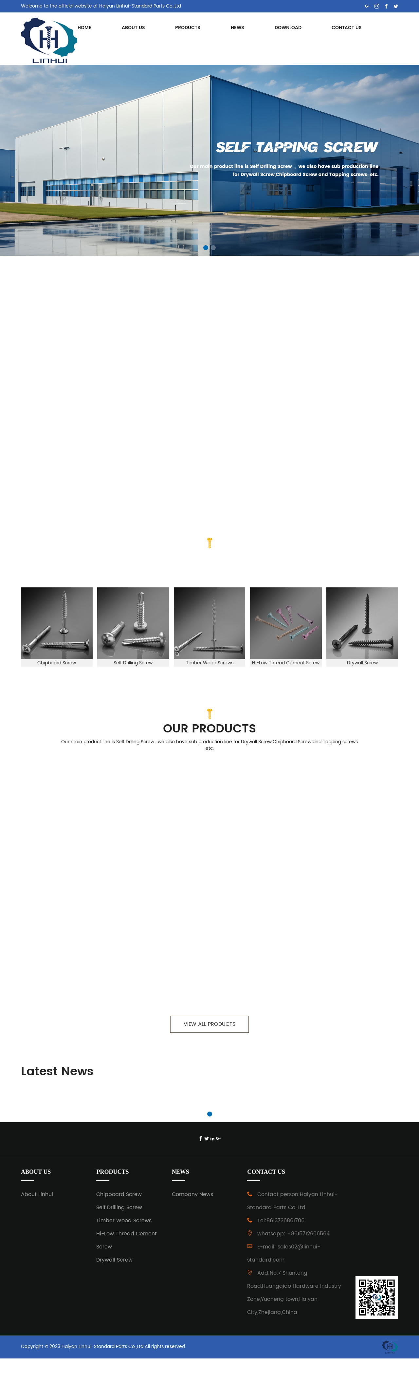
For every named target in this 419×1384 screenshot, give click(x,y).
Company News (192, 1220)
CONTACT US (347, 27)
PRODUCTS (187, 27)
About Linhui (37, 1220)
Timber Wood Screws (124, 1246)
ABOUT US (133, 27)
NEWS (237, 27)
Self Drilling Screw (119, 1233)
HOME (84, 27)
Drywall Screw (114, 1285)
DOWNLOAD (288, 27)
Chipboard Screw (119, 1220)
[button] (205, 247)
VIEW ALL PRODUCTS (209, 1048)
